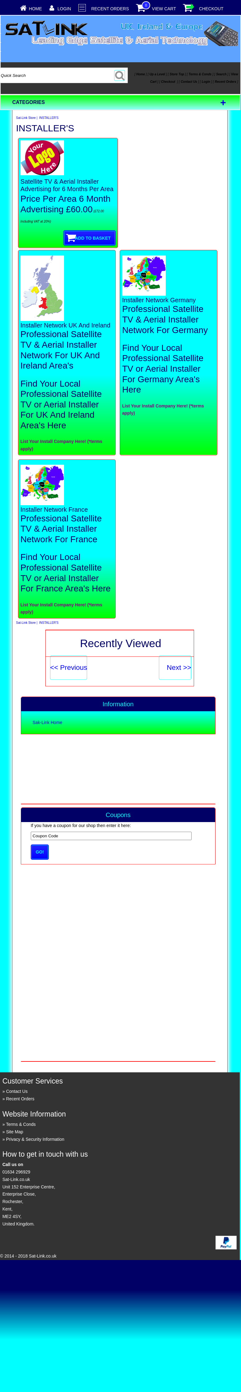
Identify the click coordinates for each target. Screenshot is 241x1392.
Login (64, 8)
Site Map (14, 1131)
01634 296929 (16, 1171)
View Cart (164, 8)
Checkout (211, 8)
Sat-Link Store (26, 118)
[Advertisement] (118, 768)
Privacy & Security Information (35, 1139)
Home (35, 8)
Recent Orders (110, 8)
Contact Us (16, 1091)
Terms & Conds (21, 1124)
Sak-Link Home (48, 722)
